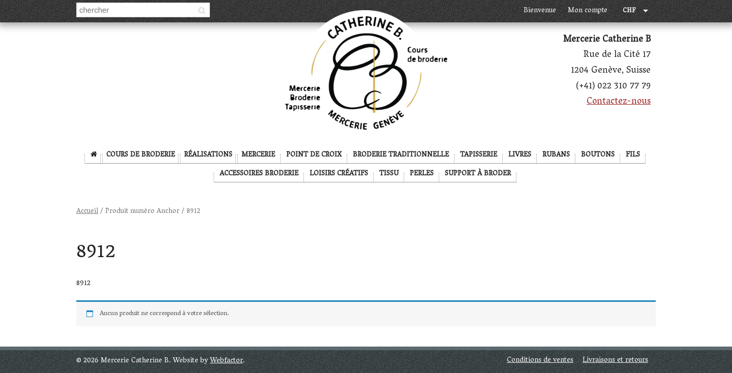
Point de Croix (314, 155)
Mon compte (587, 11)
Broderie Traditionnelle (401, 155)
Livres (519, 155)
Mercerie (258, 155)
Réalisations (208, 155)
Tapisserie (478, 155)
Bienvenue (540, 11)
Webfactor (226, 361)
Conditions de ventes (540, 360)
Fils (633, 155)
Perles (422, 174)
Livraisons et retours (615, 360)
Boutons (598, 155)
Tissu (389, 174)
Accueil (87, 212)
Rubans (556, 155)
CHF (629, 11)
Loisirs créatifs (339, 174)
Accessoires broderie (259, 174)
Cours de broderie (140, 155)
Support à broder (478, 174)
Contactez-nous (619, 102)
